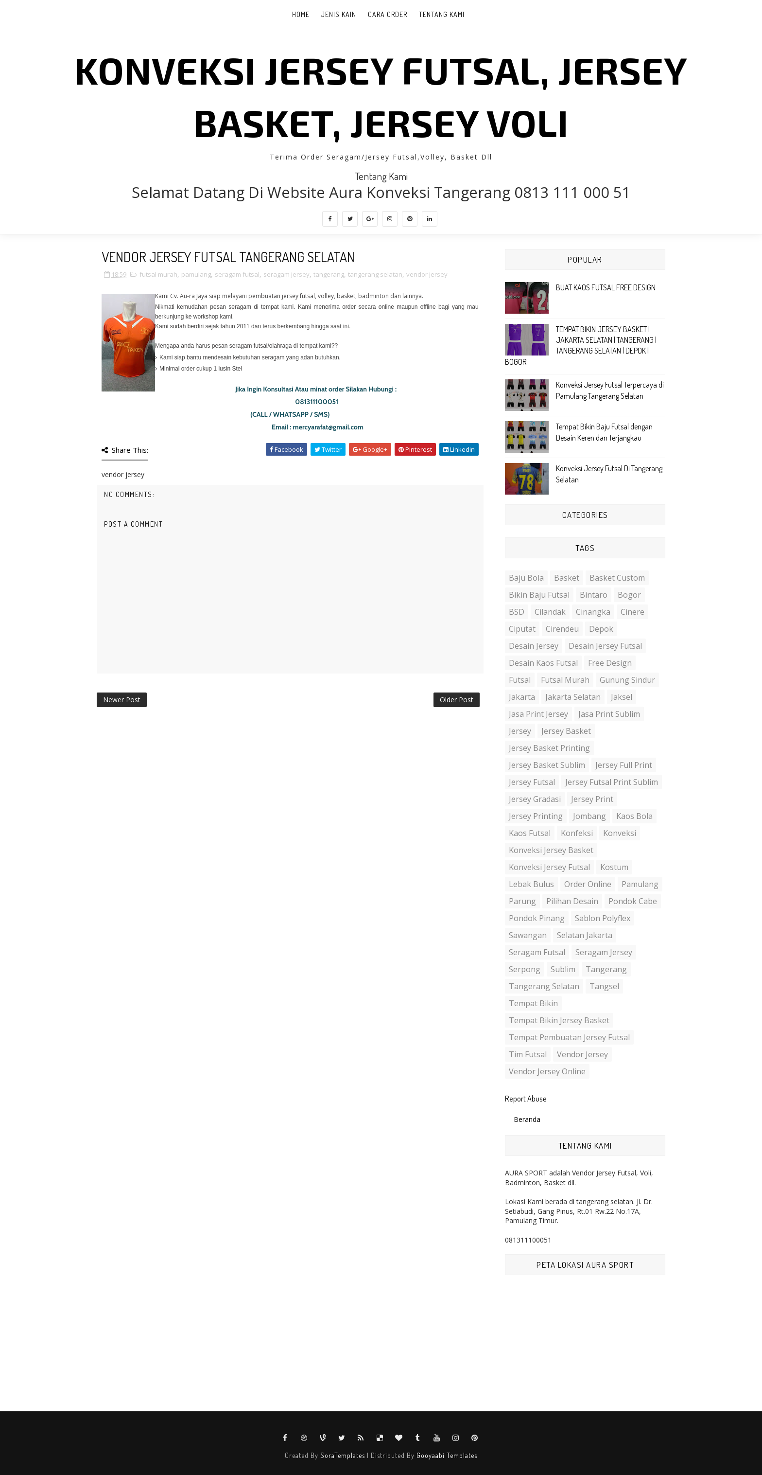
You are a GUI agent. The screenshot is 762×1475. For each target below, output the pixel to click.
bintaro (593, 594)
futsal (520, 680)
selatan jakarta (584, 935)
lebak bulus (531, 884)
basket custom (617, 577)
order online (587, 884)
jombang (589, 816)
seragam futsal (237, 274)
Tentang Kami (442, 14)
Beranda (527, 1119)
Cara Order (387, 14)
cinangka (593, 611)
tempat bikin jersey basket (559, 1020)
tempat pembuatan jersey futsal (569, 1037)
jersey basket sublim (547, 765)
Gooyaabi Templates (446, 1455)
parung (522, 901)
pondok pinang (537, 918)
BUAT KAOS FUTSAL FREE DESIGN (606, 287)
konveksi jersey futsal (549, 867)
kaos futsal (530, 833)
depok (601, 628)
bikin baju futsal (539, 594)
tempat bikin (533, 1003)
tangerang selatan (375, 274)
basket (566, 577)
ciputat (522, 628)
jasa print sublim (609, 714)
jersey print (592, 799)
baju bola (526, 577)
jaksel (621, 697)
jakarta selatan (573, 697)
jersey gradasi (535, 799)
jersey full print (623, 765)
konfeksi (577, 833)
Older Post (456, 699)
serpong (524, 969)
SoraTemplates (342, 1455)
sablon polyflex (602, 918)
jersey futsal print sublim (611, 782)
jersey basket (566, 731)
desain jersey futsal (605, 645)
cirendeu (562, 628)
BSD (516, 611)
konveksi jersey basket (551, 850)
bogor (629, 594)
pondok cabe (632, 901)
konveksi (619, 833)
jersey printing (536, 816)
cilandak (550, 611)
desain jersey (533, 645)
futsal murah (158, 274)
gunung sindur (627, 680)
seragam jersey (286, 274)
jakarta (522, 697)
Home (301, 14)
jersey (520, 731)
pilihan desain (572, 901)
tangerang (328, 274)
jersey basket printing (549, 748)
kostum (614, 867)
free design (610, 663)
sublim (563, 969)
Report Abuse (526, 1098)
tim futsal (528, 1054)
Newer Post (121, 699)
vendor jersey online (547, 1071)
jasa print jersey (538, 714)
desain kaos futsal (543, 663)
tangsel (604, 986)
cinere (632, 611)
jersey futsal (532, 782)
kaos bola (634, 816)
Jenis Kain (338, 14)
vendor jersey (427, 274)
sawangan (528, 935)
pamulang (196, 274)
